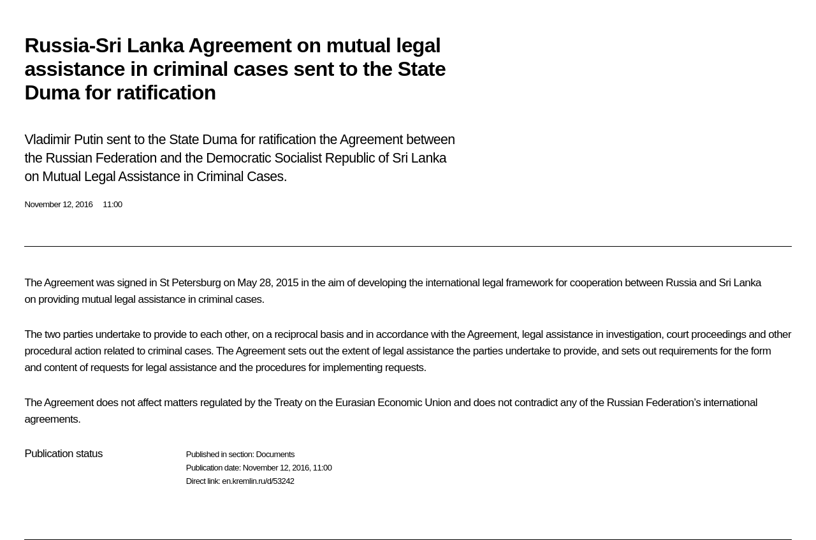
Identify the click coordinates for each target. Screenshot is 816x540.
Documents (275, 454)
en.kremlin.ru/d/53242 (258, 481)
